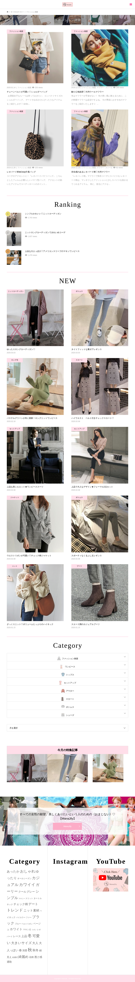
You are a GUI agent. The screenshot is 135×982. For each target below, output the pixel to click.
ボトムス (70, 707)
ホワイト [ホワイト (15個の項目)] (16, 929)
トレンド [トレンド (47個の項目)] (15, 910)
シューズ (70, 715)
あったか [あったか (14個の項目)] (13, 871)
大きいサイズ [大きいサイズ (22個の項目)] (21, 943)
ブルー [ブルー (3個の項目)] (18, 924)
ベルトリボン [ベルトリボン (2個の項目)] (27, 924)
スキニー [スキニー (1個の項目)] (22, 898)
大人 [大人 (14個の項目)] (35, 943)
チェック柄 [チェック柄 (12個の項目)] (20, 904)
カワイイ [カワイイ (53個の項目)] (27, 884)
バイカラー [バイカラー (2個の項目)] (20, 917)
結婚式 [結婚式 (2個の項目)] (15, 957)
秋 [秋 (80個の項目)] (30, 950)
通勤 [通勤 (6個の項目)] (9, 962)
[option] (27, 768)
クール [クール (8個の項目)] (22, 891)
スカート (70, 699)
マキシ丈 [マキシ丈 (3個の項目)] (27, 929)
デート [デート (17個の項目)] (33, 904)
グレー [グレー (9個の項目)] (31, 891)
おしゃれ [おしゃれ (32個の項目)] (27, 871)
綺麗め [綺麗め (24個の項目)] (23, 957)
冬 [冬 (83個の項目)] (30, 935)
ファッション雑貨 (70, 658)
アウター (70, 691)
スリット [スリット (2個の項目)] (29, 898)
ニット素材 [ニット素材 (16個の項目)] (31, 910)
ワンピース (70, 666)
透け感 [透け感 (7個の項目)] (38, 957)
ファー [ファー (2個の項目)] (29, 917)
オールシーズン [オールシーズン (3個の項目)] (24, 878)
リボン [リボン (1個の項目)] (34, 929)
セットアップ (70, 683)
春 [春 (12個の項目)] (20, 950)
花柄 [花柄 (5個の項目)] (31, 957)
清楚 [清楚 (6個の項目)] (24, 950)
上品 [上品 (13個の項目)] (24, 936)
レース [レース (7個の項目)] (17, 936)
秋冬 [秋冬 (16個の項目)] (36, 950)
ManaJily (67, 826)
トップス (70, 675)
